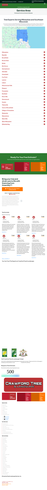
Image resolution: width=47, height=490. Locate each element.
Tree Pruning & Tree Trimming (8, 425)
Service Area (5, 406)
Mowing (4, 430)
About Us (4, 404)
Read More (12, 194)
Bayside (4, 55)
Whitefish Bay (6, 124)
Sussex (4, 102)
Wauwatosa (5, 116)
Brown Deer (5, 60)
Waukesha (5, 113)
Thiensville (5, 105)
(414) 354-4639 (5, 482)
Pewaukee (5, 91)
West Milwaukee (6, 121)
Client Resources (6, 414)
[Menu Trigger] (44, 3)
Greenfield (5, 74)
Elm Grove (5, 66)
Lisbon (4, 82)
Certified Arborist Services (8, 433)
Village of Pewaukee (8, 110)
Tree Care (4, 426)
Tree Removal (5, 423)
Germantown (6, 69)
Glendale (4, 71)
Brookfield (5, 57)
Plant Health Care (6, 427)
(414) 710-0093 (18, 362)
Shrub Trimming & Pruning (7, 429)
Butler (4, 63)
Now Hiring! (5, 413)
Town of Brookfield (7, 107)
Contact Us (5, 411)
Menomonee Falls (7, 85)
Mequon (4, 88)
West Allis (5, 118)
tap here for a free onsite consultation (12, 189)
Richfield (4, 94)
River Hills (5, 96)
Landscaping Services (7, 432)
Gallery (4, 407)
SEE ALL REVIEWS (6, 258)
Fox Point (4, 77)
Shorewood (5, 99)
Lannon (4, 80)
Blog (3, 410)
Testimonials (5, 409)
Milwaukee (5, 52)
